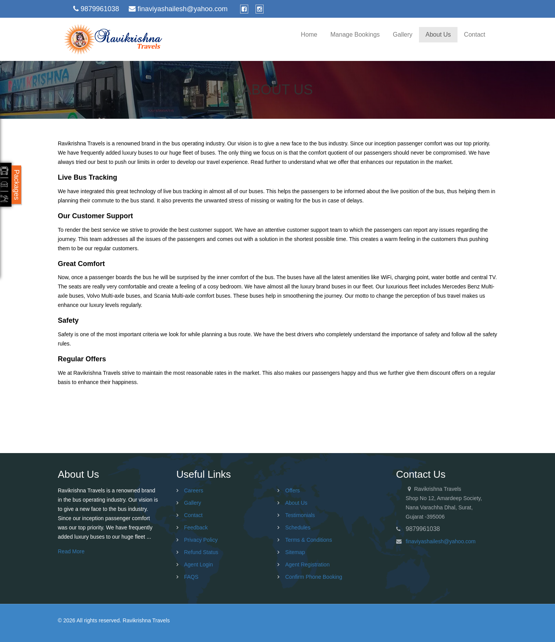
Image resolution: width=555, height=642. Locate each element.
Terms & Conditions (308, 540)
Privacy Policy (201, 540)
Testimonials (300, 515)
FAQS (191, 577)
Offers (292, 490)
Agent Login (198, 564)
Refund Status (201, 552)
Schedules (297, 527)
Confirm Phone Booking (313, 577)
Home (309, 34)
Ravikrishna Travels (146, 620)
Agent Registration (307, 564)
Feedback (196, 527)
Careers (194, 490)
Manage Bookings (355, 34)
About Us (438, 34)
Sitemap (295, 552)
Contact (474, 34)
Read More (71, 551)
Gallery (402, 34)
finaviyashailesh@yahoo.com (441, 541)
